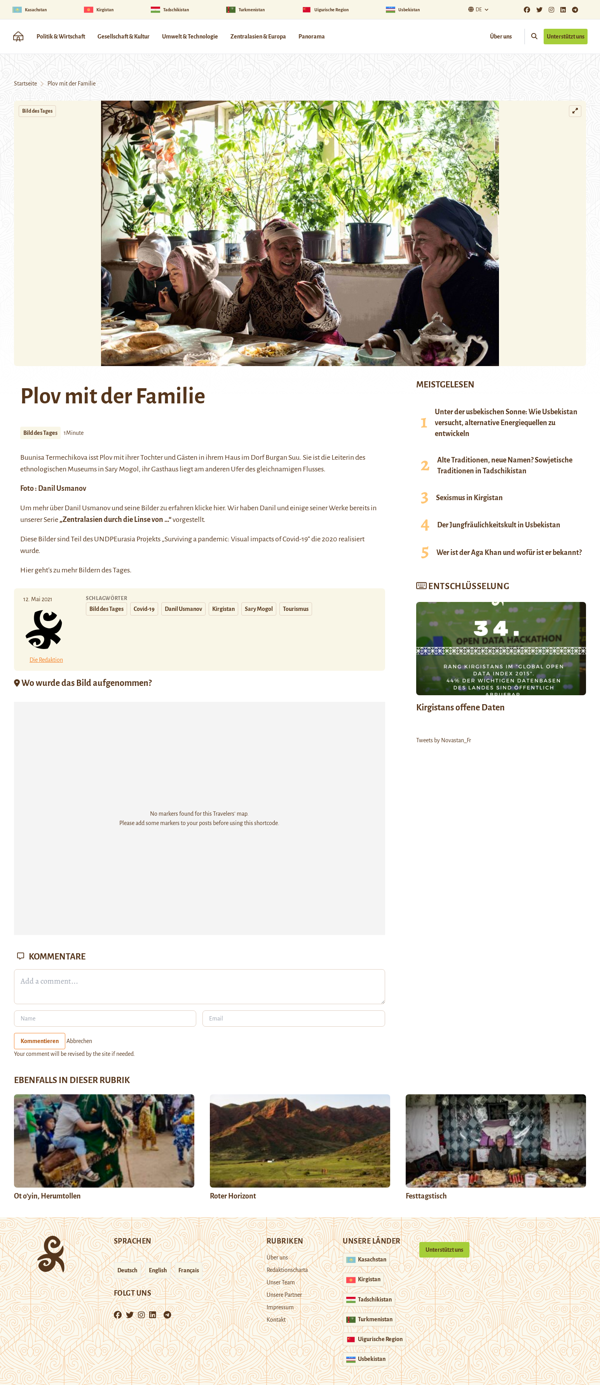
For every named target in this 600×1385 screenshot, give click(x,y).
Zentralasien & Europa (258, 36)
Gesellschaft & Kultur (124, 36)
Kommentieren (40, 1041)
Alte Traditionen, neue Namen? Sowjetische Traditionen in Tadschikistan (504, 465)
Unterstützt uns (565, 36)
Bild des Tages (37, 111)
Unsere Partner (284, 1295)
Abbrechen (79, 1041)
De (474, 9)
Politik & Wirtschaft (61, 36)
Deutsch (127, 1270)
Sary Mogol (259, 609)
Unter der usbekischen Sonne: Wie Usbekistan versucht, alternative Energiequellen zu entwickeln (506, 423)
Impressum (280, 1307)
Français (188, 1270)
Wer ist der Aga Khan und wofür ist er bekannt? (509, 552)
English (158, 1270)
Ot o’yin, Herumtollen (47, 1196)
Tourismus (296, 609)
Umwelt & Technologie (190, 36)
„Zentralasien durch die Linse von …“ (115, 519)
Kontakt (276, 1320)
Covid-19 (144, 609)
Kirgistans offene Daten (460, 707)
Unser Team (281, 1282)
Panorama (311, 36)
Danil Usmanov (62, 488)
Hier (26, 570)
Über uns (501, 36)
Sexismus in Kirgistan (469, 498)
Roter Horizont (233, 1196)
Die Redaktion (46, 660)
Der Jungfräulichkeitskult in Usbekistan (498, 525)
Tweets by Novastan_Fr (443, 740)
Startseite (25, 83)
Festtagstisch (426, 1196)
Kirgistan (223, 609)
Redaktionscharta (287, 1270)
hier (218, 508)
